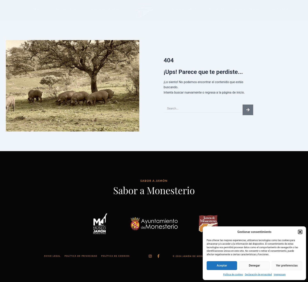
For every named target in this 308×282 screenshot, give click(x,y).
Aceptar (222, 265)
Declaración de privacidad (258, 274)
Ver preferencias (287, 265)
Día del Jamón (184, 8)
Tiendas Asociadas (104, 8)
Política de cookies (233, 274)
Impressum (280, 274)
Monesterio (66, 8)
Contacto (280, 8)
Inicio (38, 8)
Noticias (216, 8)
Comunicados (248, 8)
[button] (300, 232)
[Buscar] (248, 110)
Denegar (254, 265)
